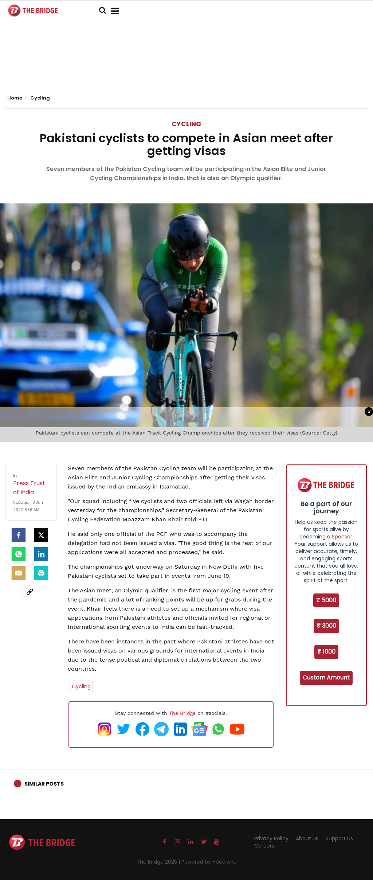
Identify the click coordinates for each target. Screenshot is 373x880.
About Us (307, 838)
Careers (264, 845)
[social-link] (30, 592)
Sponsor (342, 536)
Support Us (339, 838)
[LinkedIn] (41, 554)
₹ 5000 (326, 600)
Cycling (186, 123)
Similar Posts (44, 783)
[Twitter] (41, 535)
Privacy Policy (271, 838)
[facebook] (18, 535)
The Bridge (182, 713)
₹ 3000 (326, 626)
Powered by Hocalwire (209, 861)
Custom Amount (326, 677)
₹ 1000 (326, 651)
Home (17, 98)
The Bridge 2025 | (159, 861)
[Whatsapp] (18, 554)
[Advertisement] (186, 65)
